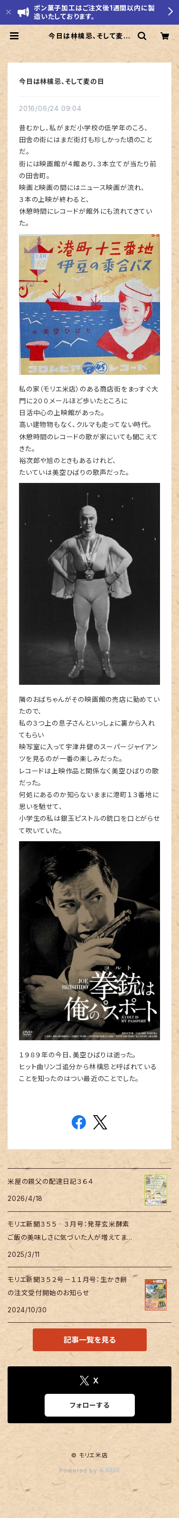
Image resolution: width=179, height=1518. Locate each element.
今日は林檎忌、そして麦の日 (61, 81)
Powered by (89, 1470)
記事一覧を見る (90, 1340)
